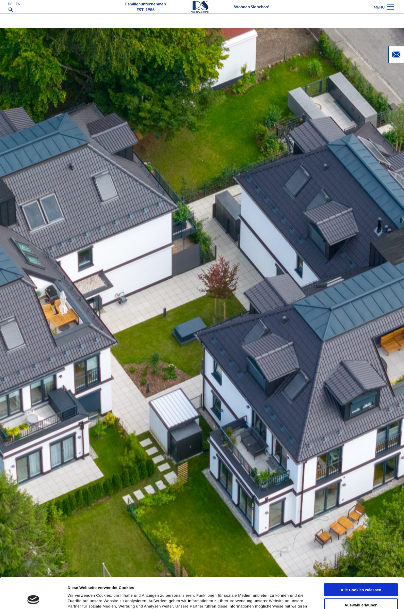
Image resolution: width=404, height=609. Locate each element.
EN (18, 11)
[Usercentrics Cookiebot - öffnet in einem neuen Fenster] (33, 599)
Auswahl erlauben (360, 576)
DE (10, 11)
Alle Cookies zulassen (361, 560)
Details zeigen (274, 599)
